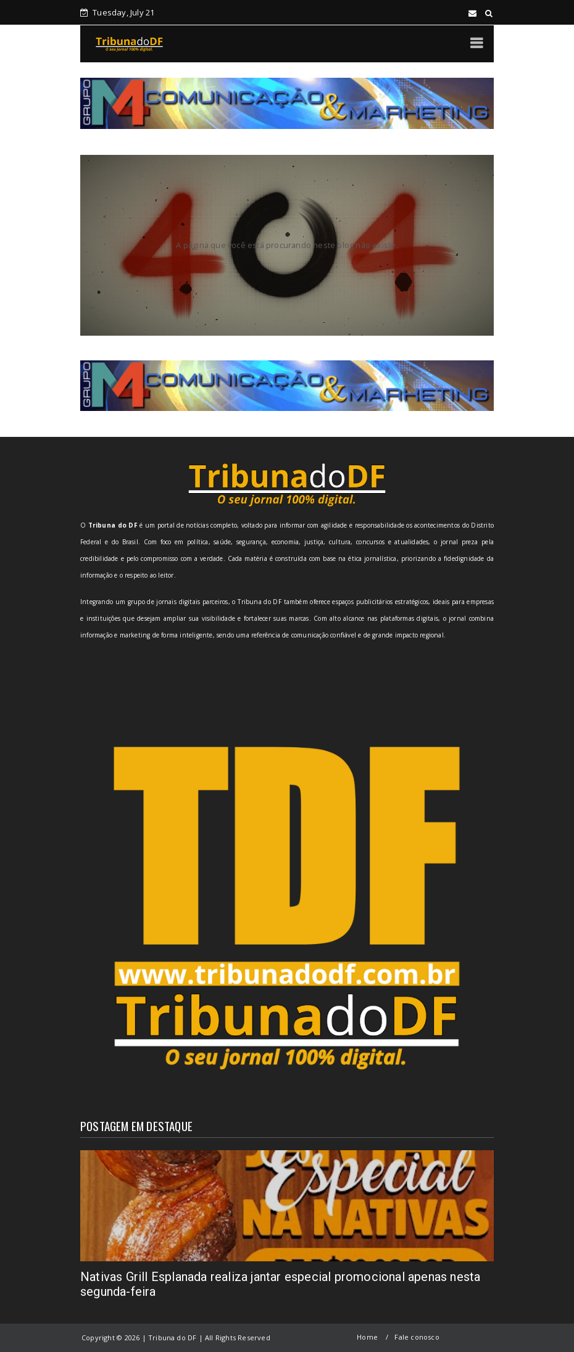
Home (367, 1336)
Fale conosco (416, 1336)
